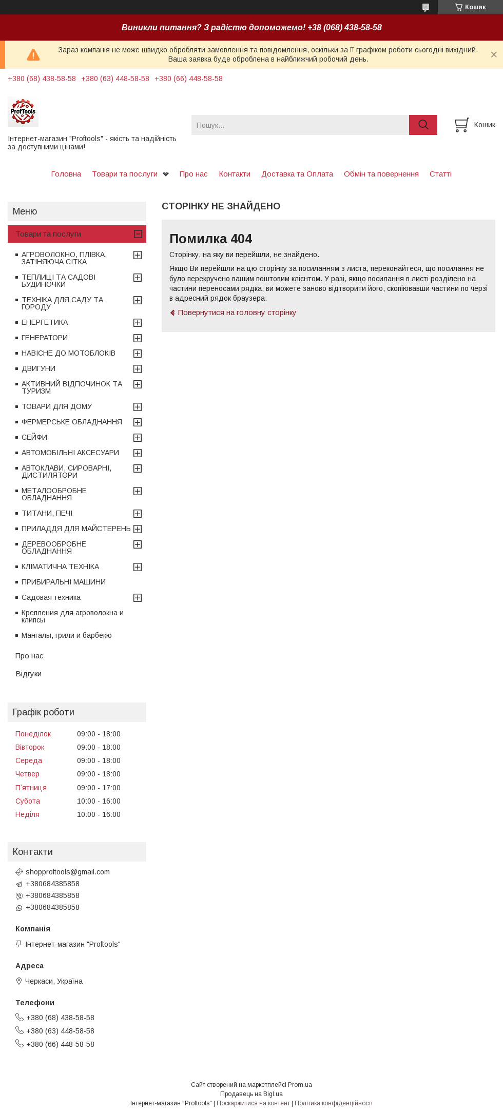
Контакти (234, 173)
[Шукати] (423, 125)
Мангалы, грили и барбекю (67, 635)
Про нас (194, 173)
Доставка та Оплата (297, 173)
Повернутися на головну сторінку (237, 312)
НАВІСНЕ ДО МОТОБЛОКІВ (68, 353)
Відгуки (28, 673)
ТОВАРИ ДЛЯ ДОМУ (57, 406)
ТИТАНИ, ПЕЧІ (47, 513)
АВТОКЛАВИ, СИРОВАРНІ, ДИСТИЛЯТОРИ (66, 471)
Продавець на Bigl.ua (251, 1094)
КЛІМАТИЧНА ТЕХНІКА (60, 566)
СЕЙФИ (34, 437)
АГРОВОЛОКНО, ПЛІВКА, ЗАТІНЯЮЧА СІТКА (64, 258)
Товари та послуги (125, 173)
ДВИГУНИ (38, 368)
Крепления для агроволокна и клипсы (73, 616)
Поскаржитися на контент (253, 1103)
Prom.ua (300, 1084)
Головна (66, 173)
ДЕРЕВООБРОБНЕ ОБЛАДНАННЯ (54, 547)
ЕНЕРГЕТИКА (45, 322)
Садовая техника (51, 597)
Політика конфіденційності (334, 1103)
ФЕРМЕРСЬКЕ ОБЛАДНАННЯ (72, 422)
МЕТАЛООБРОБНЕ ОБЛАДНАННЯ (54, 494)
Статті (441, 173)
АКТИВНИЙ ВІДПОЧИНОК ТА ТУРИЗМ (72, 387)
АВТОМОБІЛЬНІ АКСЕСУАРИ (70, 452)
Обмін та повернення (381, 173)
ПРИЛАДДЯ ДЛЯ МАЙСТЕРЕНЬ (76, 528)
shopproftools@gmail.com (68, 872)
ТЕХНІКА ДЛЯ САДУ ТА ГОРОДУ (62, 303)
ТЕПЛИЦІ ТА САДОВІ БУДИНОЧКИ (58, 280)
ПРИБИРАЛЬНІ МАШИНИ (64, 582)
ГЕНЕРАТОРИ (45, 338)
